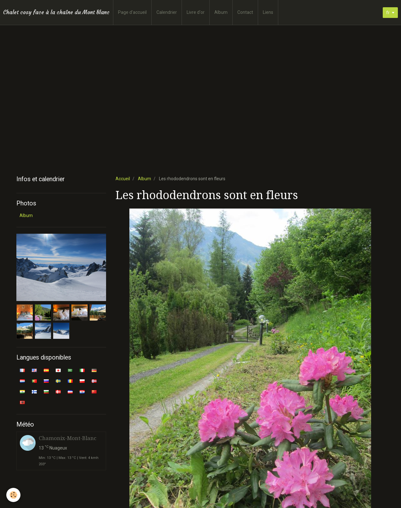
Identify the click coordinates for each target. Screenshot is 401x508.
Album (221, 12)
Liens (268, 12)
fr (388, 12)
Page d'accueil (132, 12)
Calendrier (166, 12)
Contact (245, 12)
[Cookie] (13, 495)
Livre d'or (196, 12)
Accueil (123, 178)
